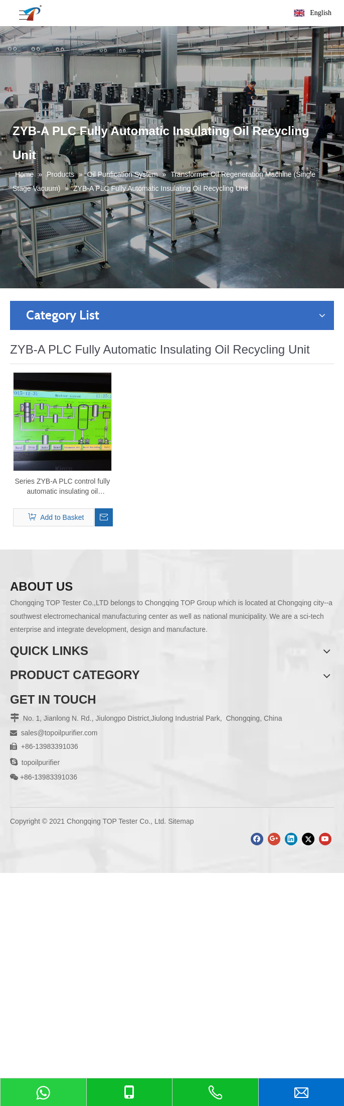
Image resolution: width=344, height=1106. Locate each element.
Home (19, 667)
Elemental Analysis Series (50, 865)
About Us (24, 694)
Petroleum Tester (36, 799)
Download (25, 747)
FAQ (17, 721)
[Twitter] (308, 1044)
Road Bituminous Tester (47, 825)
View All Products (37, 892)
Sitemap (181, 1026)
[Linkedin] (291, 1044)
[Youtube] (325, 1044)
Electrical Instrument (42, 812)
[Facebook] (257, 1044)
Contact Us (27, 761)
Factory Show (31, 734)
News (19, 707)
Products (24, 681)
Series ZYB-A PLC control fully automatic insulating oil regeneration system (62, 486)
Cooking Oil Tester (38, 852)
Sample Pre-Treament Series (55, 878)
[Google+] (274, 1044)
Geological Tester (37, 838)
